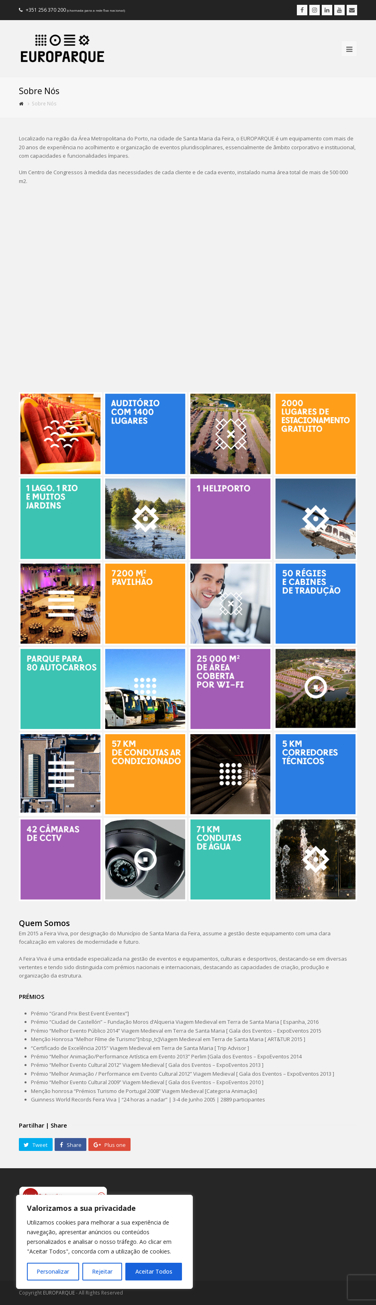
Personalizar (53, 1271)
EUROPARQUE (59, 1292)
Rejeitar (102, 1271)
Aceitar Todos (153, 1271)
